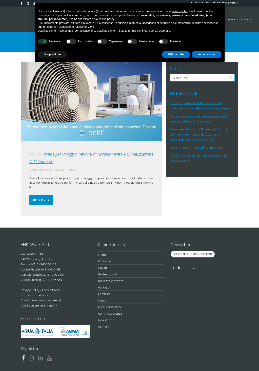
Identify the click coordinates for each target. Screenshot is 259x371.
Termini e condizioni (34, 295)
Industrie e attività (110, 281)
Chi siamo (104, 261)
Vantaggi (104, 287)
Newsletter (106, 320)
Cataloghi (104, 294)
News (60, 170)
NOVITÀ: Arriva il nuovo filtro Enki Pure (196, 147)
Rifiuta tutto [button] (176, 54)
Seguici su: (31, 348)
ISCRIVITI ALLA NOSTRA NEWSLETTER (193, 254)
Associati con (33, 318)
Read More (41, 199)
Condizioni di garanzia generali (41, 300)
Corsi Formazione (110, 307)
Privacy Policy (30, 290)
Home (102, 255)
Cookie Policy (51, 290)
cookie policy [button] (106, 19)
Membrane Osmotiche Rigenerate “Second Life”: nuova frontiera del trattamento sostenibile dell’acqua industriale (199, 134)
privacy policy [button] (180, 11)
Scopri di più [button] (52, 54)
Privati (102, 268)
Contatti (103, 326)
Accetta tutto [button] (206, 54)
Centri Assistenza (110, 313)
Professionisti (107, 274)
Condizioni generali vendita (39, 305)
